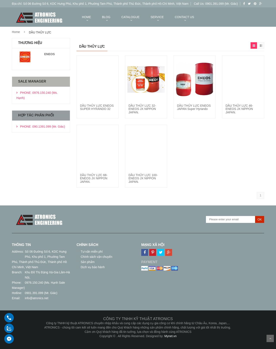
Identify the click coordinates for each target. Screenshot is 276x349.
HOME (86, 17)
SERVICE (157, 17)
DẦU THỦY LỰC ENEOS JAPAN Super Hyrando (194, 107)
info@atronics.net (36, 298)
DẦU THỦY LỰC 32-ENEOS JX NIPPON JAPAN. (142, 109)
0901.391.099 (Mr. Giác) (41, 293)
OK (259, 219)
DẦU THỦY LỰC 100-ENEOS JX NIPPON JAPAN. (143, 178)
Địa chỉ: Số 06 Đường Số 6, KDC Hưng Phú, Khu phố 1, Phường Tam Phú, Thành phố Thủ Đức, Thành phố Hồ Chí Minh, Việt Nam (100, 3)
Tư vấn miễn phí (91, 251)
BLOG (106, 17)
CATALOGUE (130, 17)
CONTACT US (184, 17)
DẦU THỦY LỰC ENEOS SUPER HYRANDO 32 (97, 107)
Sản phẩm (87, 262)
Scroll (270, 338)
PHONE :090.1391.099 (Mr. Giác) (42, 126)
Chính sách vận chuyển (96, 256)
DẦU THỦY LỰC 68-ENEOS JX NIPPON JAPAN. (94, 178)
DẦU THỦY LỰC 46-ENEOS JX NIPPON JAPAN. (239, 109)
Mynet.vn (170, 336)
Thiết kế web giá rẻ (138, 340)
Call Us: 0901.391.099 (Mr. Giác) (216, 3)
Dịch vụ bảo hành (92, 267)
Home (16, 32)
